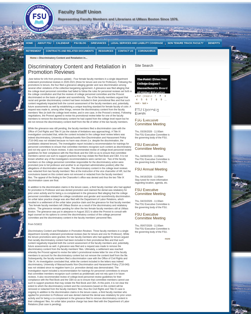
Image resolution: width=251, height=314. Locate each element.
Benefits (214, 43)
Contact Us (125, 51)
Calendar (62, 43)
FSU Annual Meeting (151, 169)
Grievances (98, 43)
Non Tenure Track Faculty (185, 43)
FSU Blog (80, 43)
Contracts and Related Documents (70, 51)
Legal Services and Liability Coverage (137, 43)
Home (29, 43)
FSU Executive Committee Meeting (150, 147)
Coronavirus (147, 51)
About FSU (44, 43)
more (167, 238)
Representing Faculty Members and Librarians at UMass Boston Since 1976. (118, 19)
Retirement (33, 51)
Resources (105, 51)
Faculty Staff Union (79, 11)
